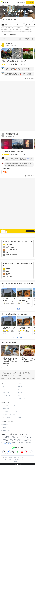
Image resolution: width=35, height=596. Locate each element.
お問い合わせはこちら (9, 443)
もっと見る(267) (17, 337)
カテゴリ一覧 (21, 398)
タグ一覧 (20, 392)
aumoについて (18, 461)
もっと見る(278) (17, 309)
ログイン (30, 2)
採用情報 (22, 457)
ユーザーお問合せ (9, 459)
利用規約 (17, 459)
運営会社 (5, 457)
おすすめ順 (13, 34)
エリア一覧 (20, 389)
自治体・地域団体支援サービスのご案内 (11, 417)
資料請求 (3, 427)
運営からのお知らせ (14, 457)
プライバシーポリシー (25, 459)
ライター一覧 (21, 395)
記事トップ (20, 386)
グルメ (3, 389)
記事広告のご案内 (5, 430)
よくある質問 (28, 457)
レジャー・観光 (5, 392)
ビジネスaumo (5, 408)
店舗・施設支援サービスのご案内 (9, 411)
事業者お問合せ (5, 424)
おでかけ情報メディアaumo (8, 405)
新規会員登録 (21, 2)
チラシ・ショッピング (7, 395)
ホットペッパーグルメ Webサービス (17, 375)
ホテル (3, 386)
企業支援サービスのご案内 (8, 414)
